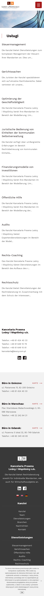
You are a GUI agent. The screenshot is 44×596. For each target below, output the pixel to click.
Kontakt (22, 529)
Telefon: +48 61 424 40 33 (14, 340)
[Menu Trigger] (38, 5)
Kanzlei (22, 511)
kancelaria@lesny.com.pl (14, 351)
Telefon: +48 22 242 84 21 (14, 417)
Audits (22, 556)
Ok (22, 592)
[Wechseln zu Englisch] (22, 495)
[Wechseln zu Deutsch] (26, 495)
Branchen (22, 522)
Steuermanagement (22, 545)
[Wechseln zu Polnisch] (17, 495)
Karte (35, 385)
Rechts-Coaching (22, 560)
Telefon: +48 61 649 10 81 (14, 347)
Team (22, 515)
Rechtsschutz (22, 563)
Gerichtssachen (22, 549)
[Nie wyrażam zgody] (41, 581)
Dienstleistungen (22, 518)
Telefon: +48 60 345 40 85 (15, 437)
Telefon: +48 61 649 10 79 (14, 344)
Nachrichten (22, 526)
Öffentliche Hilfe (22, 553)
